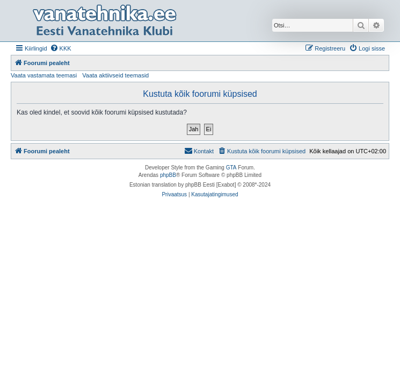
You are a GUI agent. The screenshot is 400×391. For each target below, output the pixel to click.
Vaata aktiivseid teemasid (115, 75)
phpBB (168, 175)
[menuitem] (60, 48)
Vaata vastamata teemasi (44, 75)
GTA (231, 167)
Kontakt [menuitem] (199, 150)
